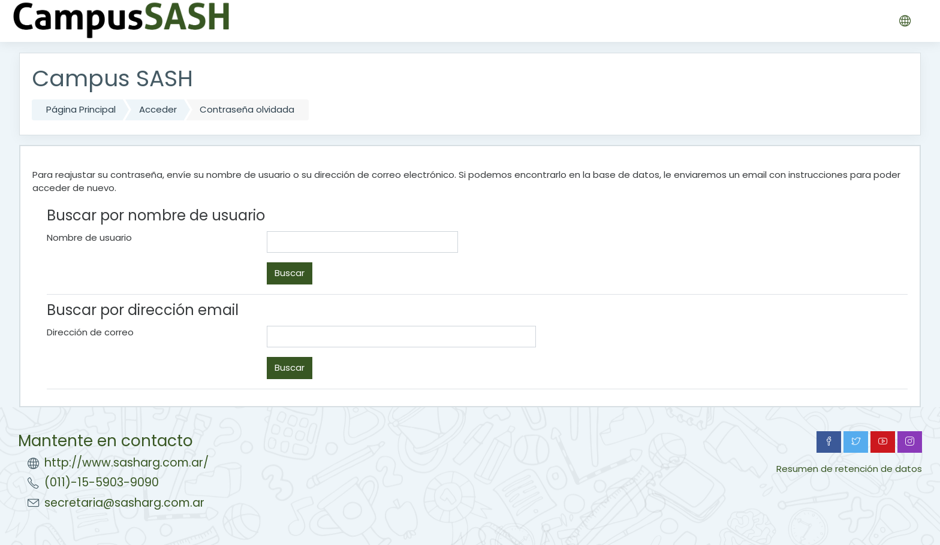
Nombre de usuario (89, 237)
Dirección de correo (90, 332)
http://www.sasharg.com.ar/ (126, 463)
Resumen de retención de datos (849, 468)
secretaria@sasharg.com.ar (124, 503)
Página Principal (81, 109)
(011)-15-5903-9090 (101, 482)
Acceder (158, 109)
